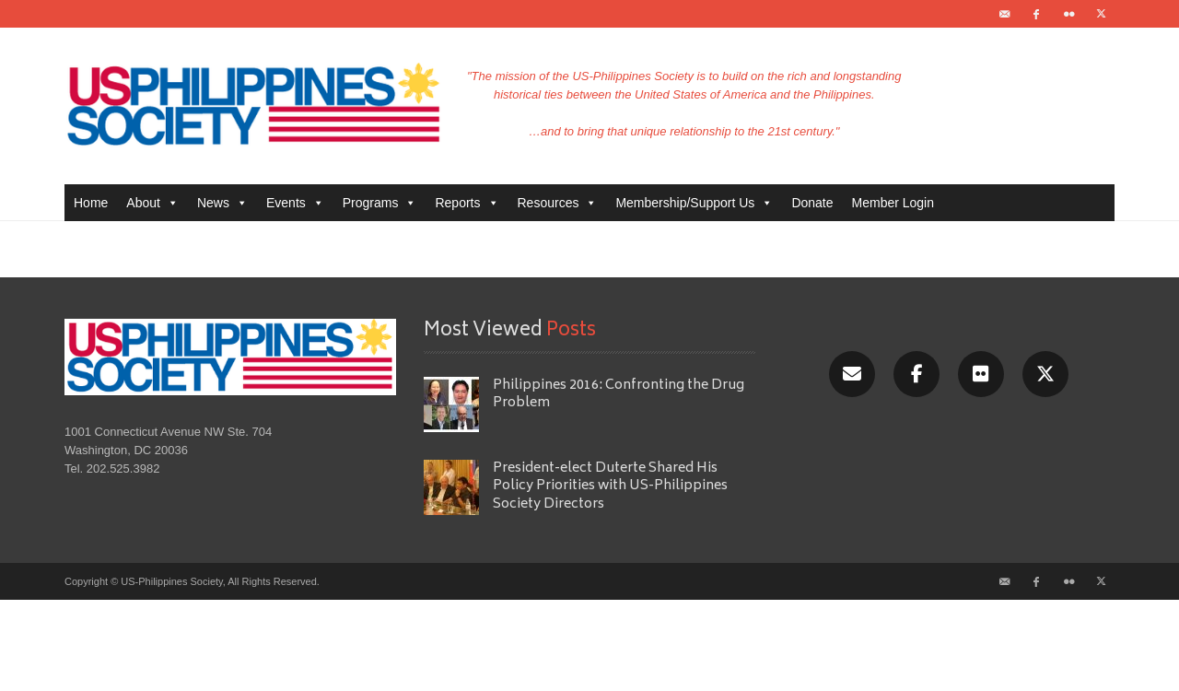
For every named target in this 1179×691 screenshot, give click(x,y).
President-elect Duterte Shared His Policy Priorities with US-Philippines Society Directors (610, 486)
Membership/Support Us (694, 202)
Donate (812, 202)
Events (295, 202)
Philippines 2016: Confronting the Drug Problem (618, 394)
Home (91, 202)
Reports (466, 202)
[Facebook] (916, 374)
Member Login (893, 202)
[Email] (852, 374)
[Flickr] (981, 374)
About (152, 202)
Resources (558, 202)
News (222, 202)
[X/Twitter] (1045, 374)
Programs (380, 202)
